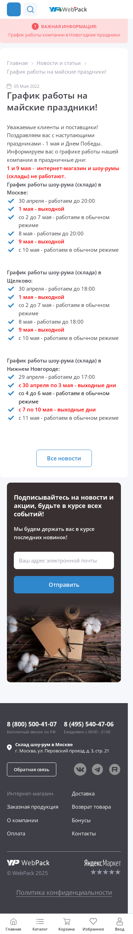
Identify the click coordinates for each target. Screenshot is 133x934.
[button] (108, 9)
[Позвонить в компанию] (122, 9)
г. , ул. (62, 747)
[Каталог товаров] (14, 9)
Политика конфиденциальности (64, 892)
